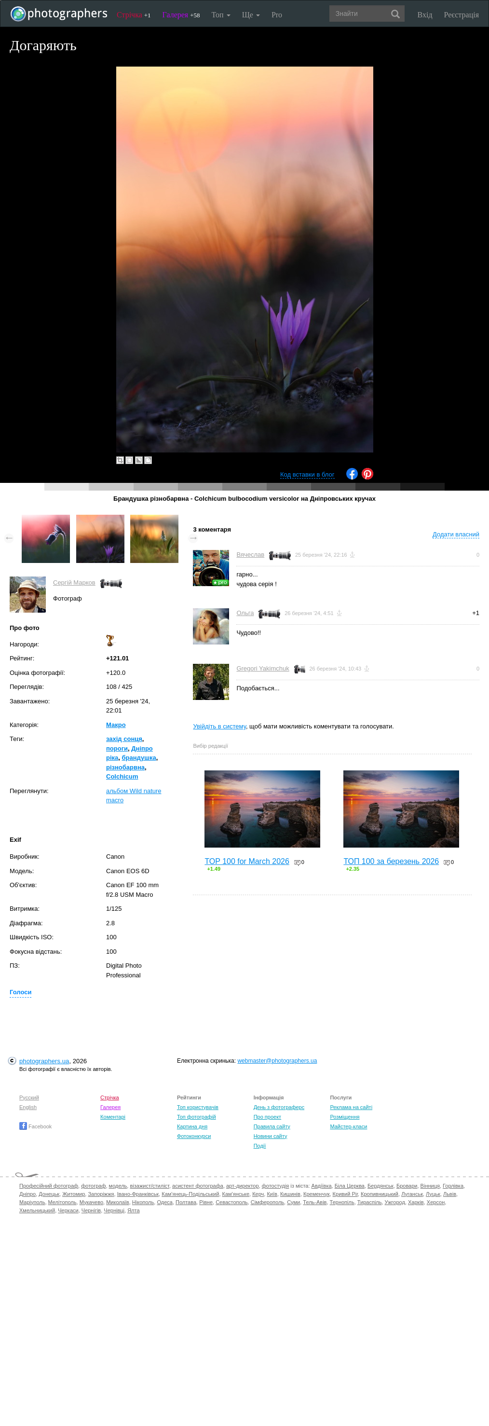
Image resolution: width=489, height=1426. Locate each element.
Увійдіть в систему (219, 726)
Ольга (245, 613)
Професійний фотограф (48, 1186)
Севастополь (231, 1202)
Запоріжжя (101, 1194)
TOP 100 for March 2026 (246, 861)
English (28, 1107)
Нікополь (143, 1202)
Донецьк (49, 1194)
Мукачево (91, 1202)
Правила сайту (272, 1126)
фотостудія (275, 1186)
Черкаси (68, 1210)
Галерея (181, 15)
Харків (416, 1202)
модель (118, 1186)
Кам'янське (236, 1194)
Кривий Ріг (345, 1194)
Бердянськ (380, 1186)
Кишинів (290, 1194)
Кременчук (316, 1194)
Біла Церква (350, 1186)
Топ (220, 15)
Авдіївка (322, 1186)
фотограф (93, 1186)
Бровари (407, 1186)
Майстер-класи (348, 1126)
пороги (117, 748)
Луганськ (412, 1194)
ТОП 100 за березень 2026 (391, 861)
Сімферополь (267, 1202)
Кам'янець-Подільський (190, 1194)
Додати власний (456, 534)
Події (260, 1146)
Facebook (35, 1126)
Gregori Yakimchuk (262, 668)
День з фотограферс (279, 1107)
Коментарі (112, 1117)
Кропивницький (379, 1194)
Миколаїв (117, 1202)
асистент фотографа (197, 1186)
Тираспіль (369, 1202)
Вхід (425, 15)
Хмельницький (37, 1210)
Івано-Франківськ (138, 1194)
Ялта (133, 1210)
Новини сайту (270, 1136)
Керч (258, 1194)
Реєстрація (461, 15)
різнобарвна (125, 767)
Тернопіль (342, 1202)
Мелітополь (62, 1202)
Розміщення (344, 1117)
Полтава (186, 1202)
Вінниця (430, 1186)
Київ (272, 1194)
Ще (251, 15)
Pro (277, 15)
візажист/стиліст (149, 1186)
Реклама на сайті (351, 1107)
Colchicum (122, 776)
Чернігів (91, 1210)
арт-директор (242, 1186)
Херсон (436, 1202)
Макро (116, 724)
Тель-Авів (314, 1202)
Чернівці (114, 1210)
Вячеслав (250, 554)
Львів (449, 1194)
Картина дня (192, 1126)
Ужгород (395, 1202)
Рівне (206, 1202)
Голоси (20, 992)
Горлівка (453, 1186)
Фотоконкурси (194, 1136)
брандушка (139, 757)
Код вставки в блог (307, 474)
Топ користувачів (197, 1107)
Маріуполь (32, 1202)
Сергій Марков (74, 582)
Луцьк (433, 1194)
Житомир (73, 1194)
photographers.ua (44, 1061)
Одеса (164, 1202)
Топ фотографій (196, 1117)
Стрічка (134, 15)
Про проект (267, 1117)
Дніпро (27, 1194)
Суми (293, 1202)
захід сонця (124, 738)
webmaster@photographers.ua (277, 1060)
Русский (29, 1097)
